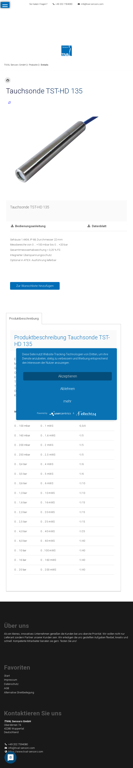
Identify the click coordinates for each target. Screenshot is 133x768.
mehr (67, 401)
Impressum (10, 679)
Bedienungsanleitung (30, 226)
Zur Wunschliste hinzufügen (35, 286)
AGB (6, 688)
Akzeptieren (67, 376)
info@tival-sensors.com (92, 4)
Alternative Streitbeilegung (19, 692)
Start (7, 675)
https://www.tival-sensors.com (23, 751)
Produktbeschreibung (24, 318)
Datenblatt (98, 226)
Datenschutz (11, 683)
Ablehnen (67, 389)
